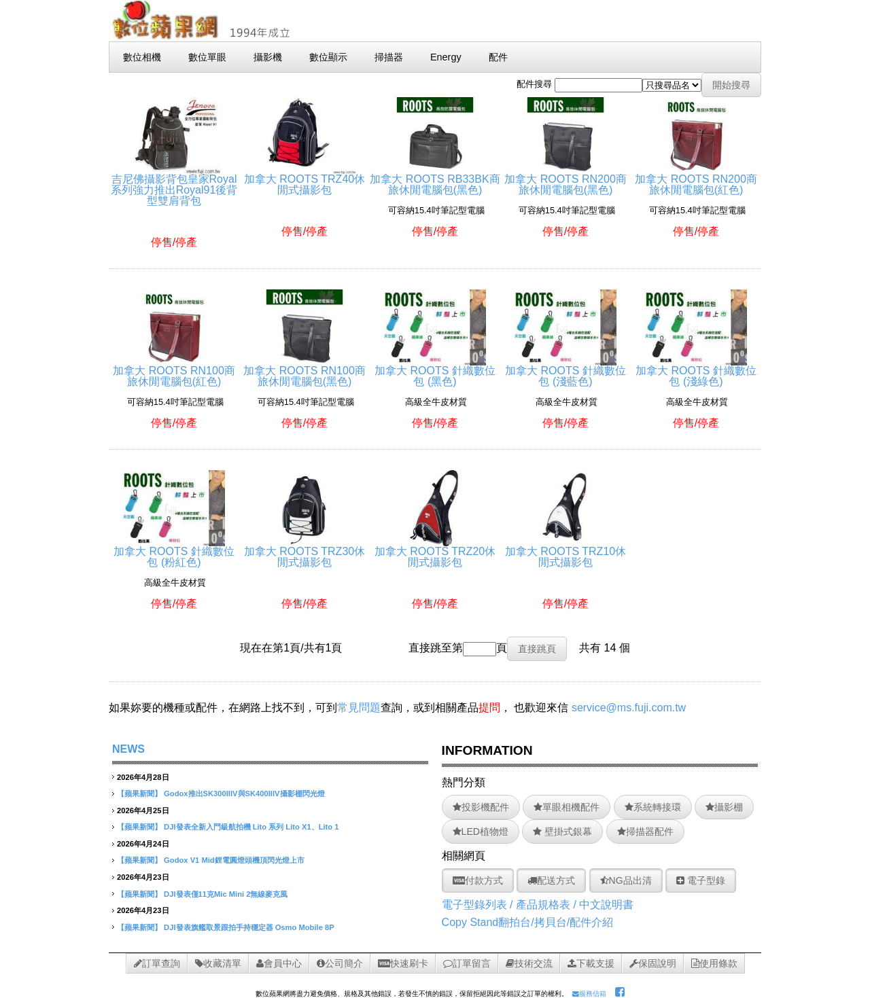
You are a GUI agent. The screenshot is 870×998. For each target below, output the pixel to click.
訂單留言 (467, 963)
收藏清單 (218, 963)
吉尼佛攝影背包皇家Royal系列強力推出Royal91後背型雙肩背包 (174, 184)
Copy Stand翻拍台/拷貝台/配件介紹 (528, 922)
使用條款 (714, 963)
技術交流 (529, 963)
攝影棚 (724, 807)
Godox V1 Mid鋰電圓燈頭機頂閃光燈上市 (234, 860)
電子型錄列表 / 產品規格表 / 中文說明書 (538, 904)
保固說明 (652, 963)
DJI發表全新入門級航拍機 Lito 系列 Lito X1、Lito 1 (251, 827)
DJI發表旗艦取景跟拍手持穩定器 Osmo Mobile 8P (249, 927)
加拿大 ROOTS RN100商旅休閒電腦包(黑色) (304, 370)
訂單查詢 (157, 963)
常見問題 (359, 707)
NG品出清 (626, 880)
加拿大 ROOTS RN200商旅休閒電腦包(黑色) (565, 179)
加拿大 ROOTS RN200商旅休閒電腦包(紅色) (696, 179)
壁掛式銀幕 (562, 831)
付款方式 (478, 880)
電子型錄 (700, 880)
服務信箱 (589, 993)
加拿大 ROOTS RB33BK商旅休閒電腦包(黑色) (435, 179)
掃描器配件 (645, 831)
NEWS (128, 749)
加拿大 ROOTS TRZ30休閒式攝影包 (304, 551)
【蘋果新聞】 (139, 793)
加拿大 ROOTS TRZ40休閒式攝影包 (304, 179)
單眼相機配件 (566, 807)
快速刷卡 (403, 963)
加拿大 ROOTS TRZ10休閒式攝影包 (565, 551)
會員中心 (279, 963)
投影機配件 (481, 807)
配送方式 (551, 880)
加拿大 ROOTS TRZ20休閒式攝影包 (435, 551)
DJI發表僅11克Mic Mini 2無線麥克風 (226, 894)
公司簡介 (340, 963)
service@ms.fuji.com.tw (629, 707)
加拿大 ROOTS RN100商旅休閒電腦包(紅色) (174, 370)
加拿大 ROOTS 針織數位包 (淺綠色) (696, 370)
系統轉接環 (653, 807)
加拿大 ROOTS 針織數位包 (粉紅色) (174, 551)
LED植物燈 (480, 831)
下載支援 (591, 963)
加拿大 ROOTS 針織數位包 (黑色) (435, 370)
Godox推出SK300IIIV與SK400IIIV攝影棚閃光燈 (244, 793)
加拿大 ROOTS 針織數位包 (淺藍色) (565, 370)
